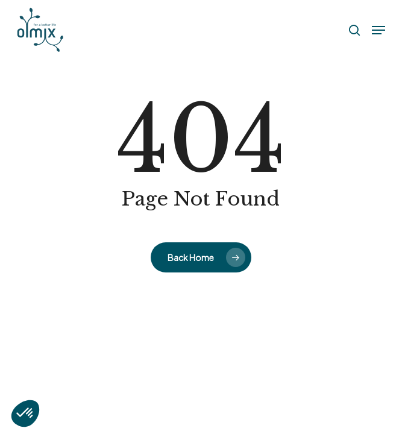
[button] (378, 30)
